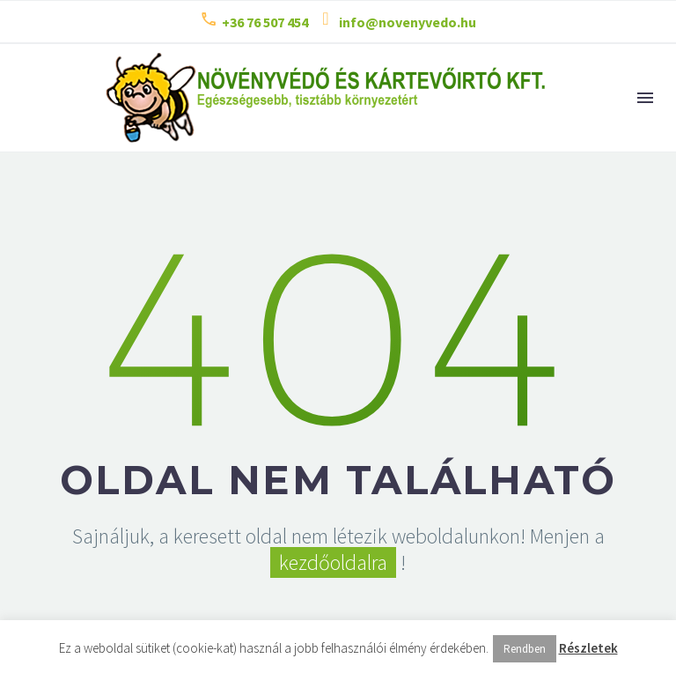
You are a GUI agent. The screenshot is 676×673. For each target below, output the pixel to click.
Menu (645, 97)
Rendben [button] (524, 648)
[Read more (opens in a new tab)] (253, 21)
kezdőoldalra (333, 562)
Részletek (588, 648)
